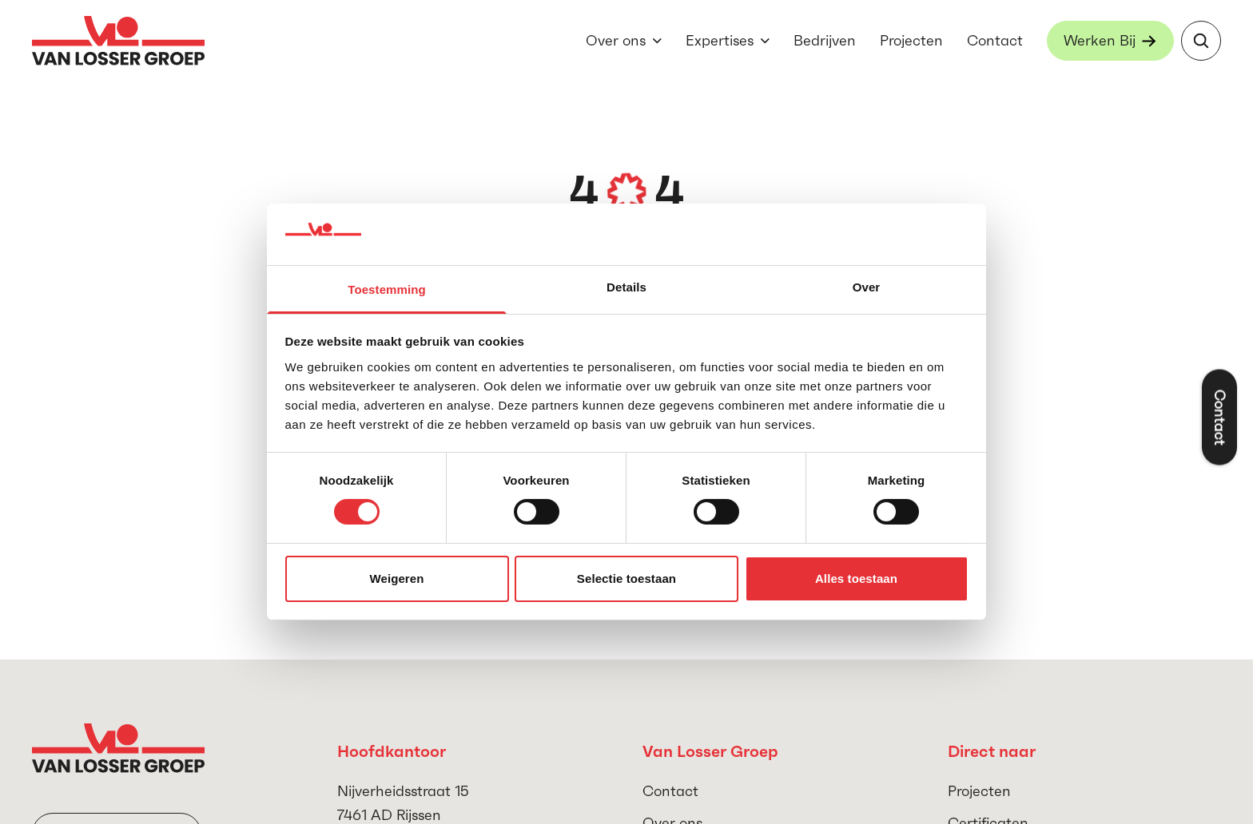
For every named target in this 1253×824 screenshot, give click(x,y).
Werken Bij (1100, 40)
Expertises (720, 40)
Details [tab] (626, 287)
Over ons (616, 40)
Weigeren (396, 578)
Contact (995, 40)
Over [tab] (867, 287)
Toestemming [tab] (387, 289)
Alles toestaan (856, 578)
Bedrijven (825, 40)
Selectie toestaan (626, 578)
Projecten (911, 40)
